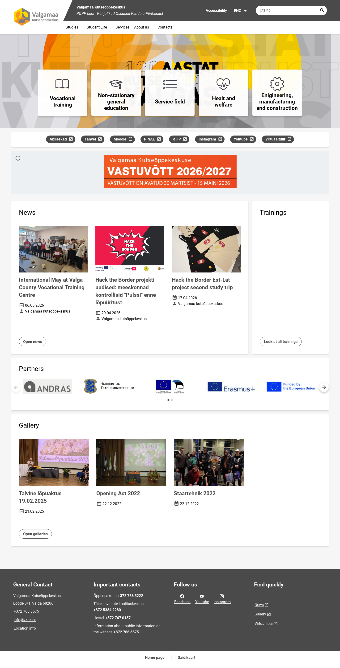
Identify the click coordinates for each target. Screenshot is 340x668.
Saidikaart (186, 657)
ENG (240, 11)
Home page (155, 657)
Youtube (245, 140)
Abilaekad (62, 140)
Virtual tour (264, 623)
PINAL (153, 140)
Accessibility (216, 10)
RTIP (180, 140)
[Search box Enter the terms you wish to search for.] (291, 10)
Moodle (124, 140)
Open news (32, 341)
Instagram (211, 140)
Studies (74, 27)
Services (122, 27)
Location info (25, 628)
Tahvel (94, 140)
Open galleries (35, 534)
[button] (324, 387)
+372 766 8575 (26, 611)
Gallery (260, 614)
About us (143, 27)
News (259, 604)
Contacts (164, 27)
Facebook (182, 598)
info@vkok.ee (25, 620)
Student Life (99, 27)
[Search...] (322, 10)
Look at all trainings (281, 341)
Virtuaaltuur (279, 140)
